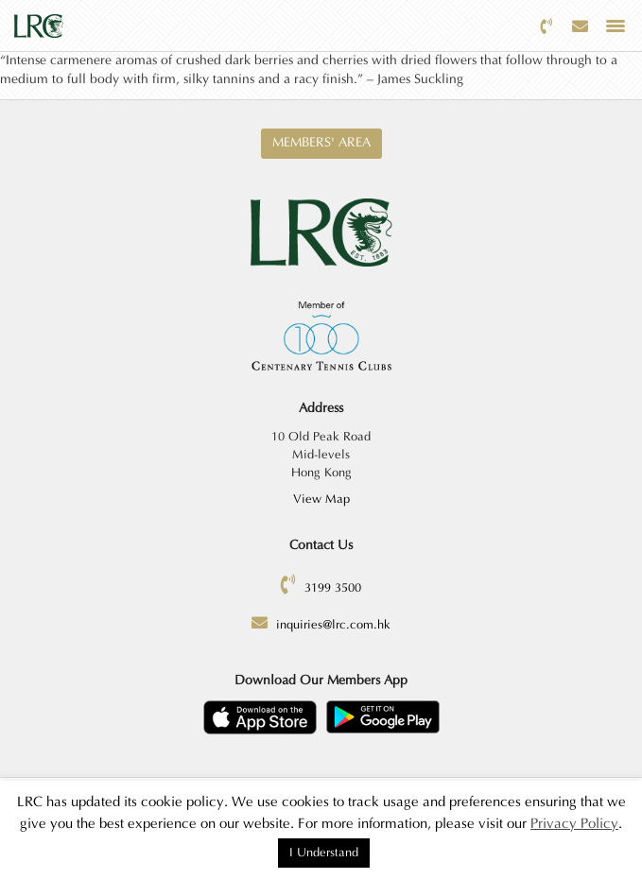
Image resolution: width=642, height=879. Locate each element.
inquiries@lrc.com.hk (333, 624)
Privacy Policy (574, 824)
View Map (321, 499)
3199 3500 (332, 588)
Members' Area (321, 142)
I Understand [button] (323, 852)
